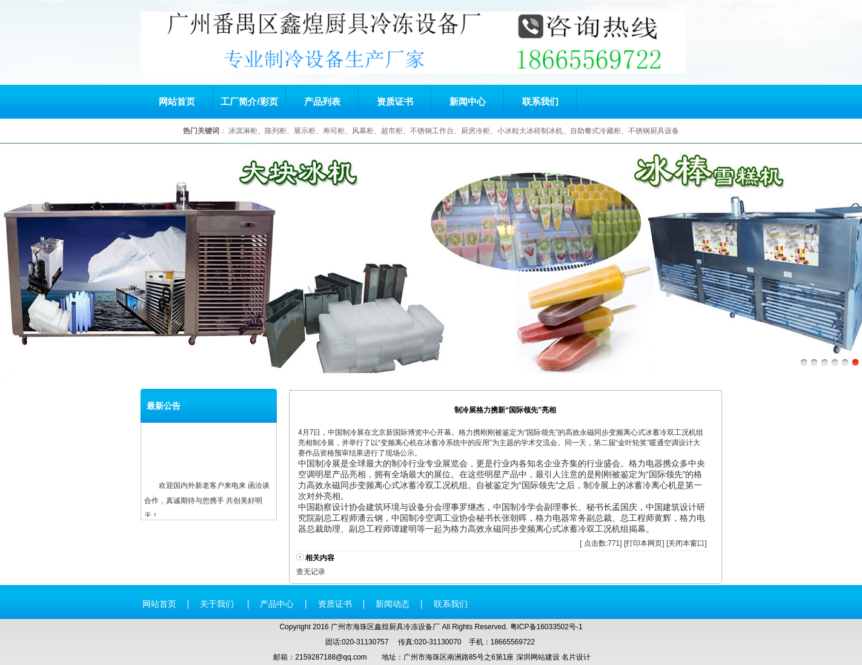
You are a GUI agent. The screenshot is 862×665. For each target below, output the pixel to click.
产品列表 (322, 101)
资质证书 (395, 101)
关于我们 (218, 604)
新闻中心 (467, 101)
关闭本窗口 (686, 543)
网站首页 (177, 101)
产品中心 (277, 604)
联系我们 (540, 101)
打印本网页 (644, 543)
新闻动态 (392, 604)
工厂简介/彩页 (248, 101)
